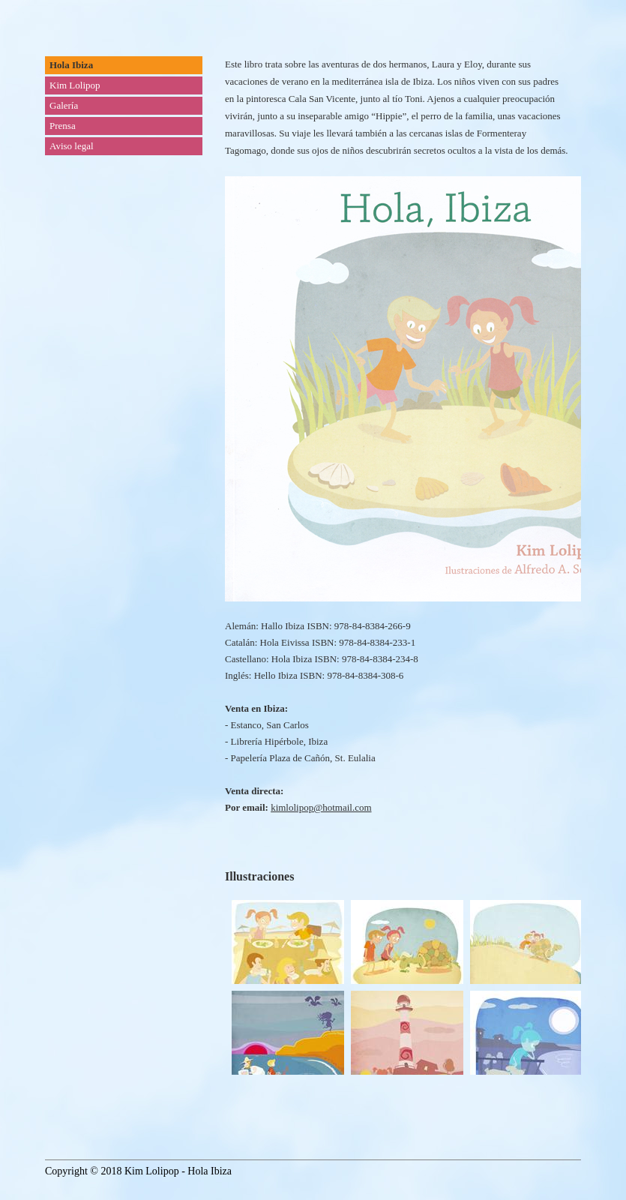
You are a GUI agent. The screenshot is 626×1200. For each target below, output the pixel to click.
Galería (63, 105)
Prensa (62, 125)
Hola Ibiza (71, 64)
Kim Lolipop (74, 85)
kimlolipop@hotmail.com (321, 807)
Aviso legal (71, 146)
